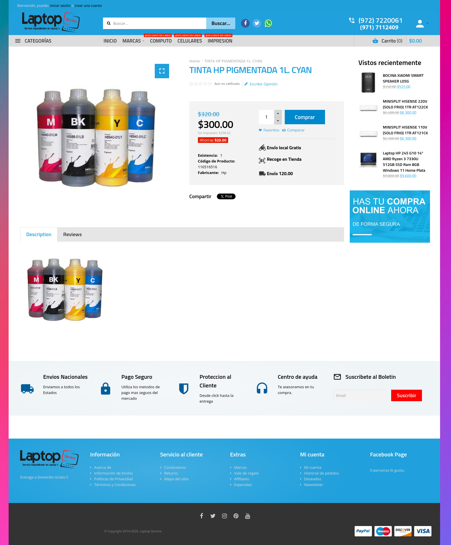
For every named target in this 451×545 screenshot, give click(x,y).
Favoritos (271, 130)
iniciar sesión (60, 5)
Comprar (305, 117)
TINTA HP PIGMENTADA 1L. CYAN (233, 61)
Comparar (296, 130)
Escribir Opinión (261, 84)
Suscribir (406, 395)
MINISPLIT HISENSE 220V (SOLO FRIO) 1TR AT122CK (405, 104)
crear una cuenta (88, 5)
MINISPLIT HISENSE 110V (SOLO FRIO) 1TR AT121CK (405, 130)
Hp (224, 172)
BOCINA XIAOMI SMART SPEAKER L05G (403, 78)
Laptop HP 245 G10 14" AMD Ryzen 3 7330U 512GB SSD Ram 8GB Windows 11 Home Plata (404, 161)
